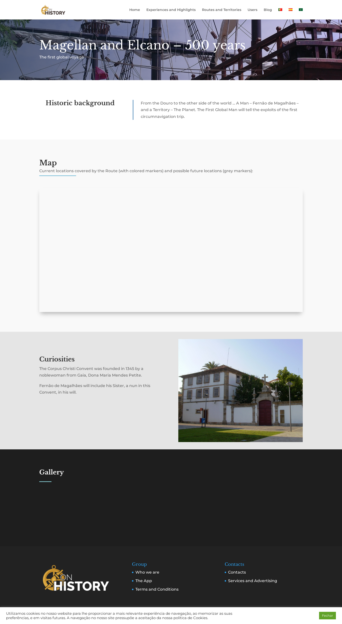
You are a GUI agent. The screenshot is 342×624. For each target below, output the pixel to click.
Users (252, 10)
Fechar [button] (327, 615)
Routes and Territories (221, 10)
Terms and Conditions (157, 589)
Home (134, 10)
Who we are (147, 572)
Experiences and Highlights (171, 10)
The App (143, 580)
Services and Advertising (252, 580)
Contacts (237, 572)
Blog (268, 10)
